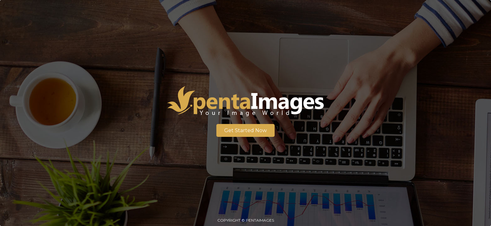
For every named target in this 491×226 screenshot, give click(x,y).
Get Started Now (245, 130)
